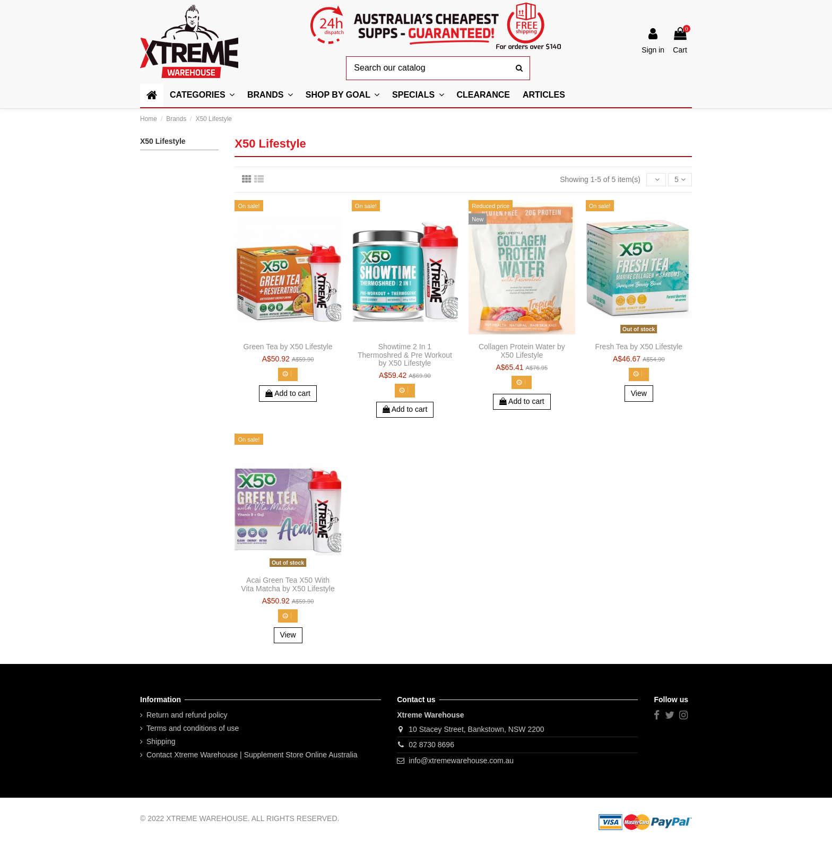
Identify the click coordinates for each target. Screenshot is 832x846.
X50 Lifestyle (163, 141)
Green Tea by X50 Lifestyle (288, 346)
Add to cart (287, 393)
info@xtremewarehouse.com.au (461, 760)
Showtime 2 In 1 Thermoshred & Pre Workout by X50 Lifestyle (405, 354)
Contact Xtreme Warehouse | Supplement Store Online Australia (252, 754)
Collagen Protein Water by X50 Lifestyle (522, 350)
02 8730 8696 (431, 744)
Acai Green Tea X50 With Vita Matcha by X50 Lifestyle (287, 584)
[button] (342, 95)
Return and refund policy (187, 715)
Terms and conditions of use (192, 728)
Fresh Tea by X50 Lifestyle (638, 346)
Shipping (161, 741)
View (639, 393)
